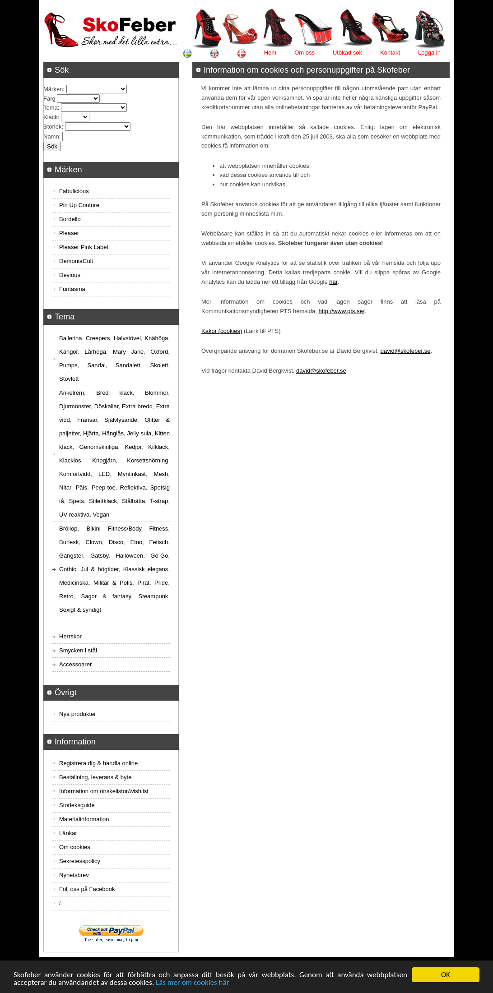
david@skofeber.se (406, 350)
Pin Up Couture (79, 205)
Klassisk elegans (145, 569)
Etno (136, 542)
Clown (94, 542)
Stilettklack (103, 501)
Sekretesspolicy (79, 861)
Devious (69, 275)
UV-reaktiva (74, 514)
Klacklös (70, 460)
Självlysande (120, 419)
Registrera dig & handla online (98, 763)
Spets (76, 501)
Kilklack (158, 446)
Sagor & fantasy (105, 596)
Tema (50, 107)
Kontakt (390, 52)
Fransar (87, 419)
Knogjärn (104, 460)
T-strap (159, 501)
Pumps (68, 365)
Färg (49, 98)
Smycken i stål (78, 650)
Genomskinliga (98, 446)
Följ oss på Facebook (87, 889)
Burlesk (69, 542)
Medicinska (73, 582)
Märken (53, 89)
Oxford (159, 351)
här (333, 281)
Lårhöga (95, 351)
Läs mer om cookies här (192, 983)
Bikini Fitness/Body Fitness (127, 528)
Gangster (71, 555)
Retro (66, 596)
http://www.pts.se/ (341, 311)
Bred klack (114, 392)
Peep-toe (104, 487)
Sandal (96, 365)
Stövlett (69, 378)
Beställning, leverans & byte (95, 777)
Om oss (304, 52)
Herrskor (70, 636)
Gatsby (99, 555)
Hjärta (91, 433)
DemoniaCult (76, 261)
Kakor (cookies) (221, 331)
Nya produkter (77, 714)
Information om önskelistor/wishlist (104, 791)
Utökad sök (347, 52)
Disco (116, 542)
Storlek (52, 126)
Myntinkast (132, 474)
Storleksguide (77, 805)
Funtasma (72, 289)
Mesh (161, 474)
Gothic (67, 569)
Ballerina (70, 338)
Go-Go (159, 555)
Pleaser (69, 233)
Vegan (101, 514)
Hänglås (113, 433)
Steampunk (153, 596)
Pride (161, 582)
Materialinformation (84, 819)
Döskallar (106, 406)
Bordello (70, 219)
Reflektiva (133, 487)
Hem (270, 52)
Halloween (129, 555)
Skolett (159, 365)
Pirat (143, 582)
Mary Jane (128, 351)
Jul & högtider (100, 569)
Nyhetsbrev (74, 875)
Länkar (68, 833)
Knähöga (156, 338)
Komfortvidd (74, 474)
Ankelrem (71, 392)
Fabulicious (74, 191)
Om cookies (74, 847)
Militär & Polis (112, 582)
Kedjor (133, 446)
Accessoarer (75, 664)
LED (104, 474)
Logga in (429, 52)
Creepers (98, 338)
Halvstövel (127, 338)
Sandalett (128, 365)
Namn (51, 136)
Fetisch (158, 542)
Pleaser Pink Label (83, 247)
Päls (81, 487)
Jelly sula (139, 433)
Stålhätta (133, 501)
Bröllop (68, 528)
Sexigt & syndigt (80, 609)
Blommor (156, 392)
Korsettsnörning (147, 460)
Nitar (65, 487)
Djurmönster (75, 406)
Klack (50, 117)
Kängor (68, 351)
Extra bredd (137, 406)
